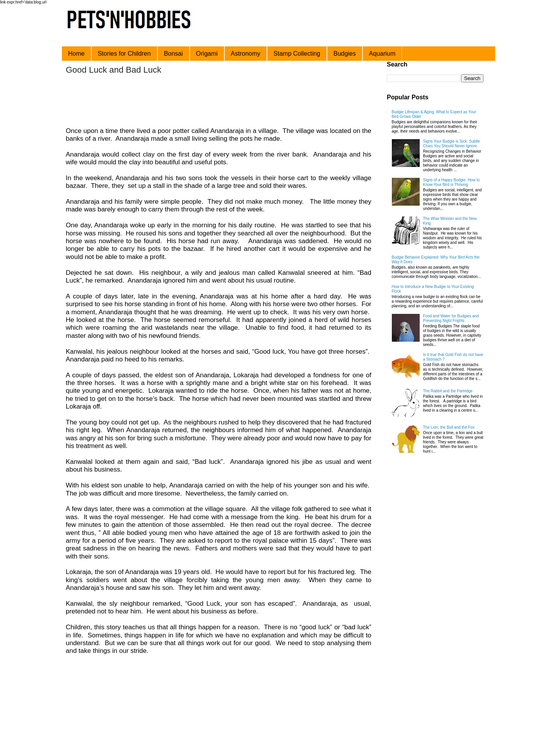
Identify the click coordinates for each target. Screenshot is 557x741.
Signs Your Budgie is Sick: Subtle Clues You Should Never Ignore (451, 143)
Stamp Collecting (296, 53)
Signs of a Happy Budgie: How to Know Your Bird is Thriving (451, 182)
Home (76, 53)
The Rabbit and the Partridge (448, 391)
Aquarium (382, 53)
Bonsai (173, 53)
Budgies (344, 53)
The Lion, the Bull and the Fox (449, 427)
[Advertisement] (212, 101)
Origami (207, 53)
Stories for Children (124, 53)
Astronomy (245, 53)
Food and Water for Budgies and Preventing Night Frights (451, 318)
